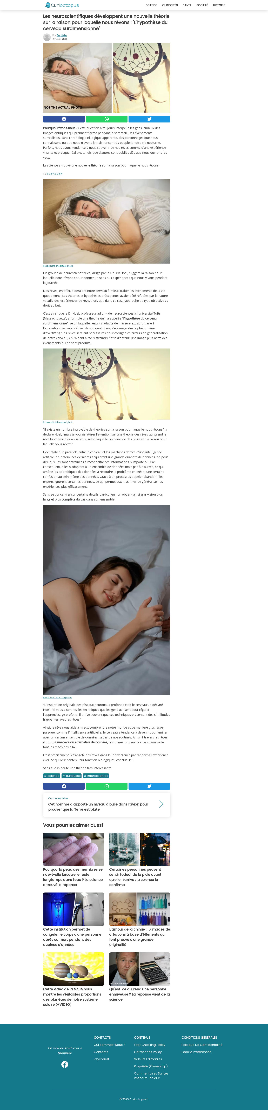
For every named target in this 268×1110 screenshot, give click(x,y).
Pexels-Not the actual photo (57, 697)
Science (151, 5)
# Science (51, 776)
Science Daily (55, 173)
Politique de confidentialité (202, 1045)
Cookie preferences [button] (196, 1052)
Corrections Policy (148, 1052)
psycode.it (101, 1059)
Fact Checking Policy (149, 1045)
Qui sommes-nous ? (109, 1045)
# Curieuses (71, 776)
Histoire (219, 5)
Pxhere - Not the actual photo (58, 422)
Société (202, 5)
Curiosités (170, 5)
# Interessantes (96, 776)
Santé (187, 5)
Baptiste (62, 35)
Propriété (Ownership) (151, 1066)
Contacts (101, 1052)
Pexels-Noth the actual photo (58, 265)
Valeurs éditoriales (148, 1059)
